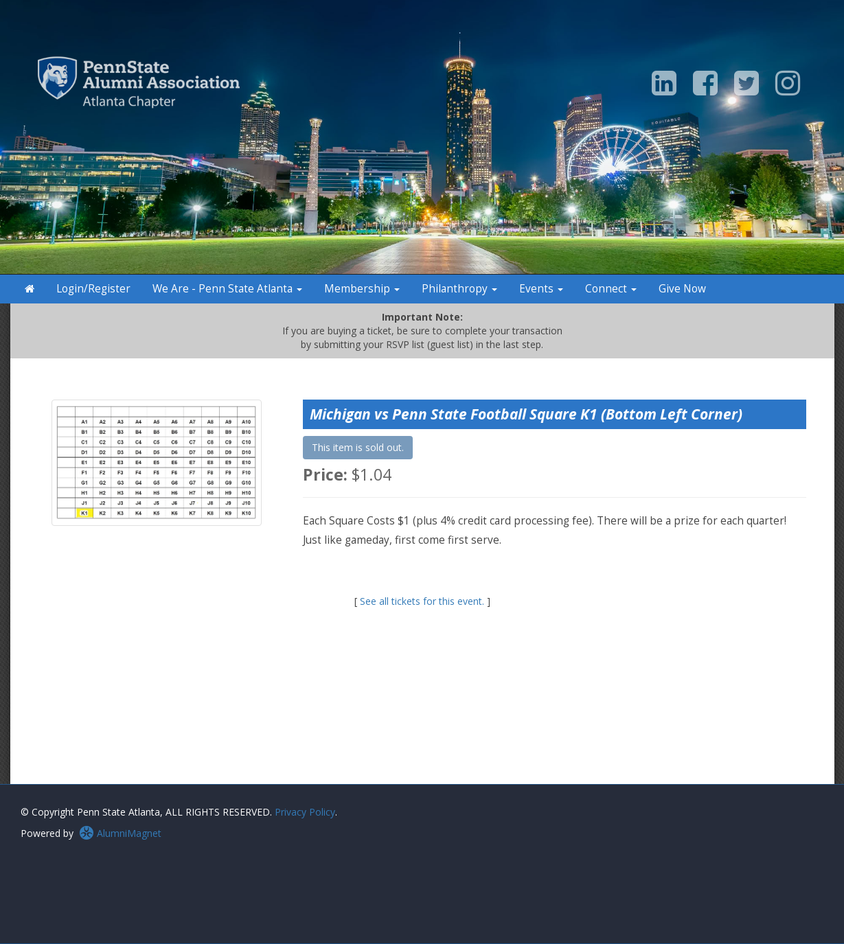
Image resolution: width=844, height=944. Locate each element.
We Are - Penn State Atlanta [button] (227, 288)
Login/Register (93, 288)
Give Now (682, 288)
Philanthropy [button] (459, 288)
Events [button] (541, 288)
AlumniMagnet (120, 833)
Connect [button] (611, 288)
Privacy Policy (305, 811)
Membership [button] (362, 288)
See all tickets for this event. (422, 601)
